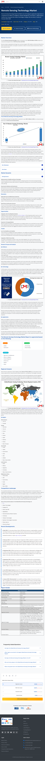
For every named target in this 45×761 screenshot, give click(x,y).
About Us (25, 723)
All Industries (26, 734)
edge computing (18, 535)
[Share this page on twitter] (5, 732)
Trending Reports (27, 730)
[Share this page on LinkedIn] (2, 732)
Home (2, 7)
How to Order (4, 747)
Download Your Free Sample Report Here (30, 80)
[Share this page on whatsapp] (17, 732)
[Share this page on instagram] (14, 732)
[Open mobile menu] (43, 1)
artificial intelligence (21, 215)
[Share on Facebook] (3, 676)
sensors (10, 153)
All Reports (25, 732)
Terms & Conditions (5, 744)
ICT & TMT (7, 7)
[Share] (16, 676)
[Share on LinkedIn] (9, 676)
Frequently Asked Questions (7, 749)
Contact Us (25, 725)
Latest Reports (26, 727)
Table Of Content (18, 28)
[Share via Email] (12, 676)
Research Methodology (33, 28)
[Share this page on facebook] (8, 732)
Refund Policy (4, 740)
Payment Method (5, 751)
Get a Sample (6, 28)
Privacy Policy (4, 742)
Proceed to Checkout (22, 699)
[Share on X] (6, 676)
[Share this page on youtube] (11, 732)
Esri (3, 503)
